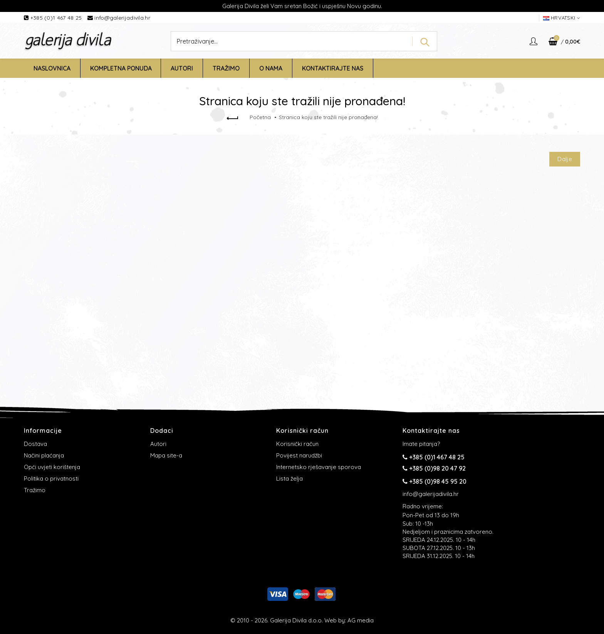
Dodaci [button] (161, 430)
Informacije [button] (43, 430)
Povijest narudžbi (299, 455)
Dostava (35, 443)
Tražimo (34, 490)
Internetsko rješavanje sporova (318, 467)
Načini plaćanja (44, 455)
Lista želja (289, 478)
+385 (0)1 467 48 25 (57, 17)
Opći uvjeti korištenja (52, 467)
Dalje (564, 159)
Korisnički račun (297, 443)
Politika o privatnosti (51, 478)
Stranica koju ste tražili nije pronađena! (328, 117)
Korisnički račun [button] (302, 430)
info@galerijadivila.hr (122, 17)
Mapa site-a (166, 455)
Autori (158, 443)
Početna (260, 117)
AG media (360, 620)
